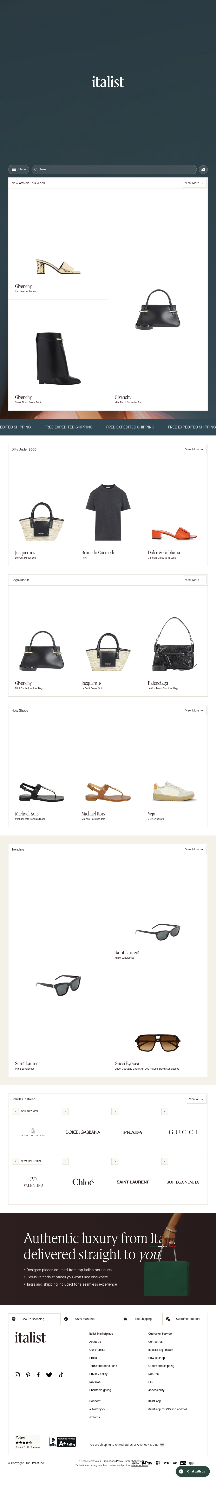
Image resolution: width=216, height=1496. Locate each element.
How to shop (156, 1382)
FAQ (150, 1407)
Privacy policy (98, 1398)
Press (93, 1382)
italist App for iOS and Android (167, 1434)
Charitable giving (100, 1415)
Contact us (155, 1366)
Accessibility (156, 1415)
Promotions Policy (113, 1485)
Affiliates (94, 1442)
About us (95, 1366)
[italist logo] (108, 82)
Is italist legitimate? (160, 1374)
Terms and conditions (103, 1390)
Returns (153, 1398)
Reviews (94, 1407)
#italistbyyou (97, 1434)
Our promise (97, 1374)
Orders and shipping (161, 1390)
